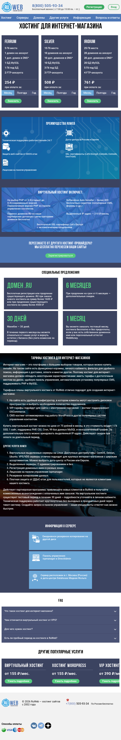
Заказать (13, 100)
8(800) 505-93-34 (47, 5)
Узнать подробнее (18, 681)
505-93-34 (77, 703)
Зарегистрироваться (60, 255)
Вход (114, 7)
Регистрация (94, 7)
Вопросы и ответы (108, 17)
